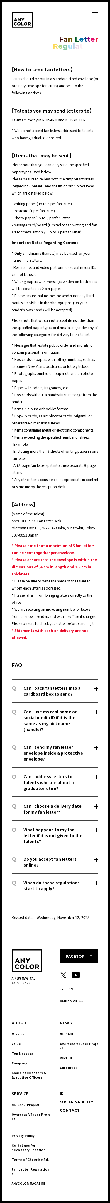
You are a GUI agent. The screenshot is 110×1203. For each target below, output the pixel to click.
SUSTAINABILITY (77, 1102)
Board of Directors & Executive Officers (29, 1075)
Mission (18, 1034)
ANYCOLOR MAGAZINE (29, 1183)
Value (16, 1043)
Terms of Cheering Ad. (30, 1159)
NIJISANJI (67, 1034)
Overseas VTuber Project (79, 1045)
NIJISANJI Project (26, 1104)
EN (70, 989)
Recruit (66, 1058)
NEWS (66, 1023)
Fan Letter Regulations (30, 1171)
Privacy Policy (23, 1135)
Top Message (23, 1053)
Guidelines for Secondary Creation (28, 1147)
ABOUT (19, 1023)
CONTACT (70, 1110)
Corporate (69, 1067)
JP (62, 989)
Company (19, 1063)
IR (62, 1094)
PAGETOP (75, 956)
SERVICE (20, 1094)
